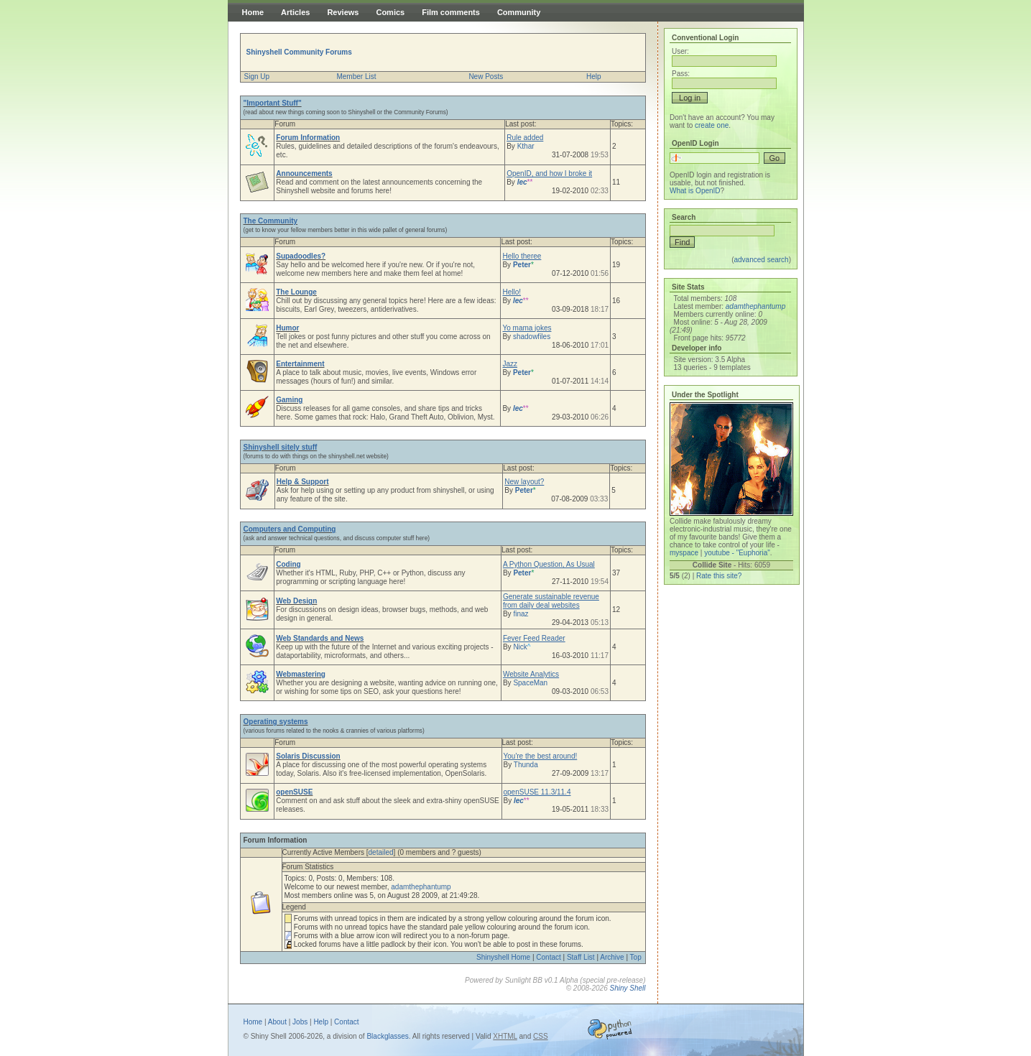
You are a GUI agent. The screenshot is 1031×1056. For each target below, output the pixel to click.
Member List (356, 76)
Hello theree (521, 256)
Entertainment (300, 364)
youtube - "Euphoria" (737, 553)
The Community (271, 221)
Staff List (581, 957)
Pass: (681, 74)
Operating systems (276, 722)
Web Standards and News (320, 638)
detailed (381, 852)
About (277, 1022)
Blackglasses (387, 1036)
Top (636, 957)
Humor (287, 328)
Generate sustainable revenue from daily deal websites (551, 601)
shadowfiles (531, 337)
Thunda (526, 765)
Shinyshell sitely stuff (281, 447)
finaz (520, 614)
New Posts (485, 76)
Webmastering (300, 674)
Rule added (525, 138)
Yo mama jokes (526, 328)
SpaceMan (530, 683)
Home (253, 12)
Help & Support (303, 482)
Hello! (511, 292)
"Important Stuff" (273, 103)
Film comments (451, 12)
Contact (548, 957)
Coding (288, 564)
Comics (390, 12)
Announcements (304, 173)
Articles (295, 12)
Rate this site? (718, 576)
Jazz (509, 364)
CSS (540, 1036)
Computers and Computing (290, 529)
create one (712, 125)
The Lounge (296, 292)
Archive (612, 957)
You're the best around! (541, 756)
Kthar (526, 146)
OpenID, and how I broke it (549, 173)
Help (593, 76)
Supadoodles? (300, 256)
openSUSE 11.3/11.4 (537, 792)
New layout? (524, 482)
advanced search (761, 260)
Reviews (343, 12)
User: (680, 51)
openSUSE (294, 792)
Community (519, 12)
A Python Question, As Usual (549, 564)
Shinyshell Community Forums (299, 52)
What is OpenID (695, 191)
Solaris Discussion (308, 756)
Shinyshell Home (503, 957)
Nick (521, 647)
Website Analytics (531, 674)
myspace (684, 553)
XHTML (505, 1036)
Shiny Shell (627, 988)
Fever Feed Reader (534, 638)
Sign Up (257, 76)
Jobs (300, 1022)
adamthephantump (420, 887)
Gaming (289, 400)
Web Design (296, 601)
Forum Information (308, 138)
